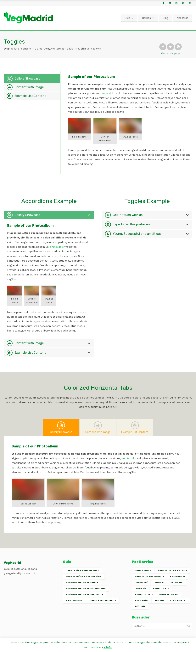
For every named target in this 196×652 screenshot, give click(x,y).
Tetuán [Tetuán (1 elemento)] (140, 606)
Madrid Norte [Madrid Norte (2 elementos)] (144, 594)
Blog (165, 18)
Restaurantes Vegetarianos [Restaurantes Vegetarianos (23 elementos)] (86, 588)
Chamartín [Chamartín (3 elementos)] (177, 576)
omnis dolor (108, 93)
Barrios (146, 18)
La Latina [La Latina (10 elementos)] (176, 582)
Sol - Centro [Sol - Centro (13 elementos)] (178, 600)
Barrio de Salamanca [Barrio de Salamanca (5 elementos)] (149, 576)
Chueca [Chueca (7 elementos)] (159, 582)
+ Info (108, 647)
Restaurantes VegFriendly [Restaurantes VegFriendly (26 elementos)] (84, 594)
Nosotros (182, 18)
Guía (127, 18)
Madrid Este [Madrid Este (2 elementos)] (161, 588)
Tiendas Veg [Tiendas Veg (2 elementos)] (74, 600)
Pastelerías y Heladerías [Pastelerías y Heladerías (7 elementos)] (84, 576)
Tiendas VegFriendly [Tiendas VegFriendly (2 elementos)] (102, 600)
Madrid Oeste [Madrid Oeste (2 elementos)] (168, 594)
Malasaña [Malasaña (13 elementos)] (141, 600)
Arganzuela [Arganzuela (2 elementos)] (143, 570)
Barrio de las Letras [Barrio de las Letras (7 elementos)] (172, 570)
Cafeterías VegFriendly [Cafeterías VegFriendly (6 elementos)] (82, 570)
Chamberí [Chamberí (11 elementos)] (141, 582)
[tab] (32, 78)
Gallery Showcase (27, 78)
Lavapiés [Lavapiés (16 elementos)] (141, 588)
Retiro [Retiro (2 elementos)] (159, 600)
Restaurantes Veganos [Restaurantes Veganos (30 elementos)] (82, 582)
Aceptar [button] (96, 647)
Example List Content (30, 96)
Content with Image (29, 87)
